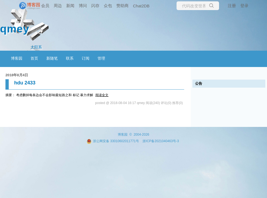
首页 (34, 58)
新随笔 (52, 58)
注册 (232, 5)
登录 (244, 5)
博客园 (16, 58)
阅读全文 (101, 95)
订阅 (85, 58)
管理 (101, 58)
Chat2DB (141, 6)
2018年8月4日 (16, 75)
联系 (70, 58)
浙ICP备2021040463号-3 (160, 141)
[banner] (22, 6)
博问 (83, 5)
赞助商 (122, 5)
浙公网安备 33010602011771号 (113, 141)
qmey (14, 29)
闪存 (95, 5)
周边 (58, 5)
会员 (45, 5)
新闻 (70, 5)
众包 (108, 5)
